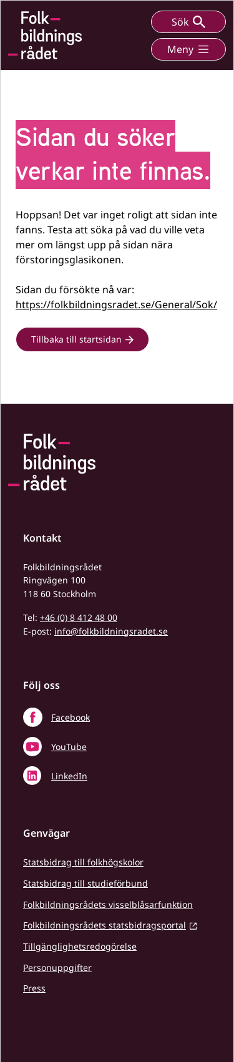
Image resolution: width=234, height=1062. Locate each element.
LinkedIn (69, 776)
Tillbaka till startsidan (76, 339)
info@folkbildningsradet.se (111, 631)
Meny (188, 49)
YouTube (69, 747)
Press (34, 988)
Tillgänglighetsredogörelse (80, 946)
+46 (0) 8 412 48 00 (78, 617)
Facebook (70, 717)
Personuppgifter (57, 967)
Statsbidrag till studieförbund (85, 883)
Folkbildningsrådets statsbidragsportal (104, 925)
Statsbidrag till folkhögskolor (83, 862)
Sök (188, 22)
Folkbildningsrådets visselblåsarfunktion (108, 904)
